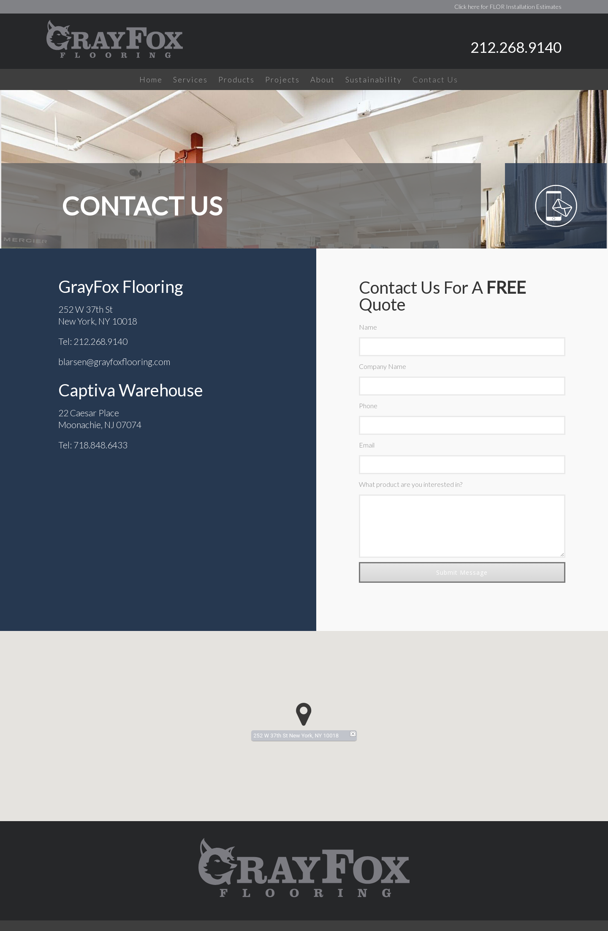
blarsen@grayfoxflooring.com (114, 361)
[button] (304, 714)
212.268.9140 (516, 47)
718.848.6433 (100, 445)
